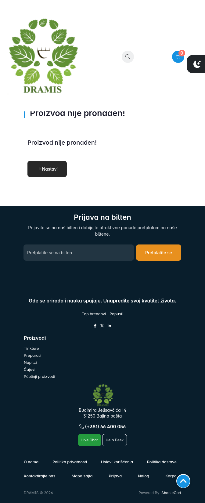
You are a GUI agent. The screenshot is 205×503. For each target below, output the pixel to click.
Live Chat (89, 440)
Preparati (32, 355)
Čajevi (29, 369)
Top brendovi (94, 314)
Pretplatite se (158, 252)
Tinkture (31, 348)
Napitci (30, 362)
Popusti (116, 314)
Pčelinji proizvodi (39, 376)
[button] (128, 57)
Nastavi (47, 169)
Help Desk (115, 440)
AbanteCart (171, 492)
